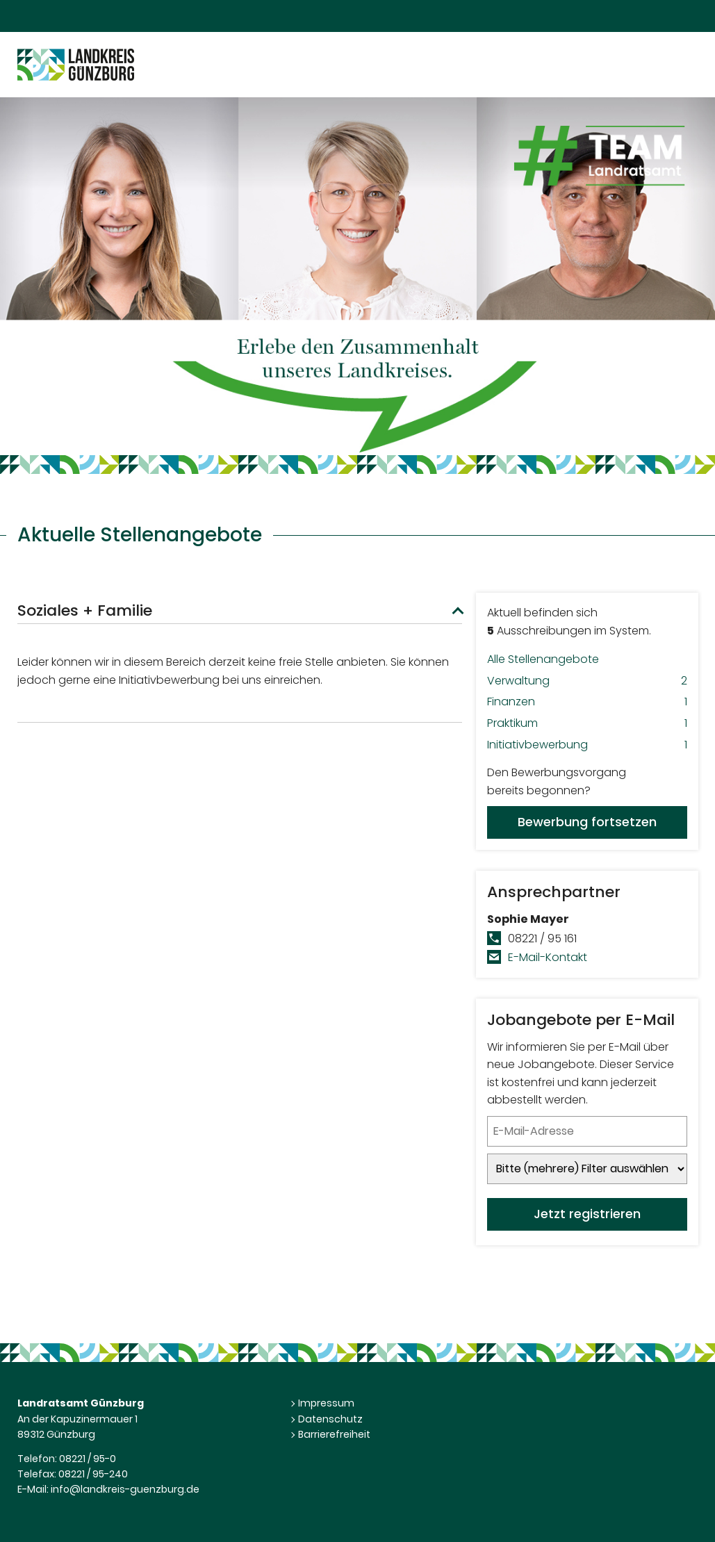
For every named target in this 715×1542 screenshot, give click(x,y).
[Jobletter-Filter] (587, 1169)
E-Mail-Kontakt (547, 957)
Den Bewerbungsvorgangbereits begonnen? (587, 801)
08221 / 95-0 (87, 1459)
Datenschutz (330, 1419)
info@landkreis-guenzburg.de (125, 1489)
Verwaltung (587, 681)
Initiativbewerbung (587, 745)
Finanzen (587, 702)
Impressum (326, 1403)
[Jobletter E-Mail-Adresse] (587, 1131)
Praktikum (587, 723)
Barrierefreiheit (334, 1434)
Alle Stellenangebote (543, 659)
